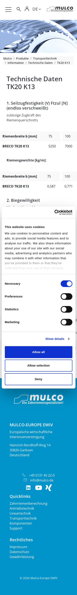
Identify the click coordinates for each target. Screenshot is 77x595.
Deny (38, 379)
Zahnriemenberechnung (28, 503)
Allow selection (38, 365)
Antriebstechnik (22, 508)
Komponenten (21, 523)
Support (16, 528)
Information (16, 63)
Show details (54, 339)
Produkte (22, 58)
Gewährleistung (22, 556)
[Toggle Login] (27, 10)
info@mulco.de (41, 480)
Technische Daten (40, 63)
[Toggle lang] (36, 9)
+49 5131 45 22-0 (42, 475)
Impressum (18, 547)
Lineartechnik (20, 513)
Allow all (38, 352)
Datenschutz (19, 552)
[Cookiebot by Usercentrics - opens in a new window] (54, 212)
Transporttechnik (45, 58)
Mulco (7, 58)
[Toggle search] (18, 10)
